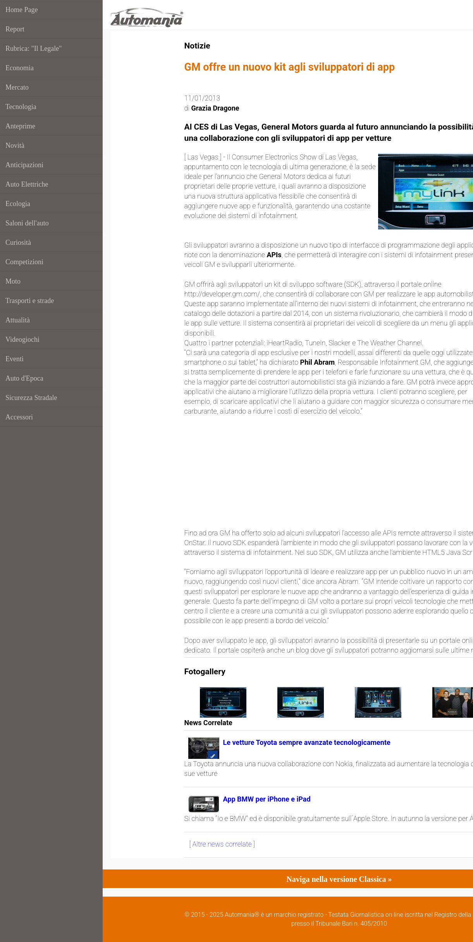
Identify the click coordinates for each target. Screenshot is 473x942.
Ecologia (17, 204)
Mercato (17, 87)
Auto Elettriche (26, 184)
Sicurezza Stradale (31, 398)
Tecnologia (20, 107)
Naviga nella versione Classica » (339, 879)
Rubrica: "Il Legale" (33, 48)
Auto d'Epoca (24, 378)
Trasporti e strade (29, 301)
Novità (14, 145)
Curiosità (18, 242)
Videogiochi (22, 339)
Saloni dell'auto (27, 223)
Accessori (19, 417)
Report (14, 29)
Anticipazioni (24, 165)
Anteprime (20, 126)
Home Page (21, 10)
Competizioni (24, 262)
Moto (13, 281)
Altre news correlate (222, 844)
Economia (19, 68)
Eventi (14, 359)
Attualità (17, 320)
